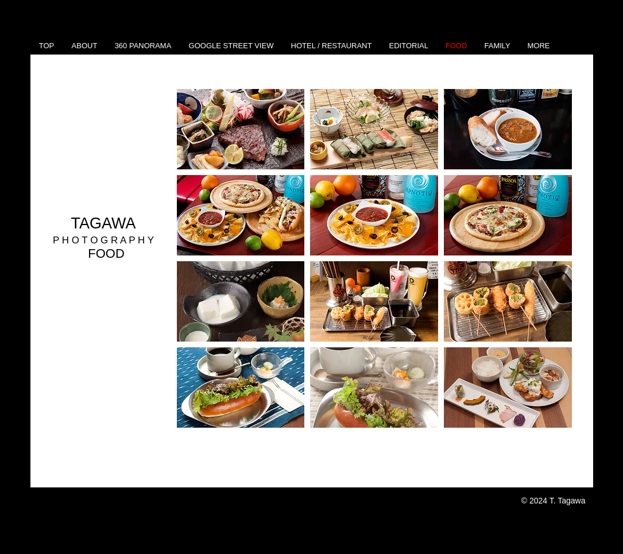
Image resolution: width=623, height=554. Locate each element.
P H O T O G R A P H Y (103, 240)
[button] (241, 129)
